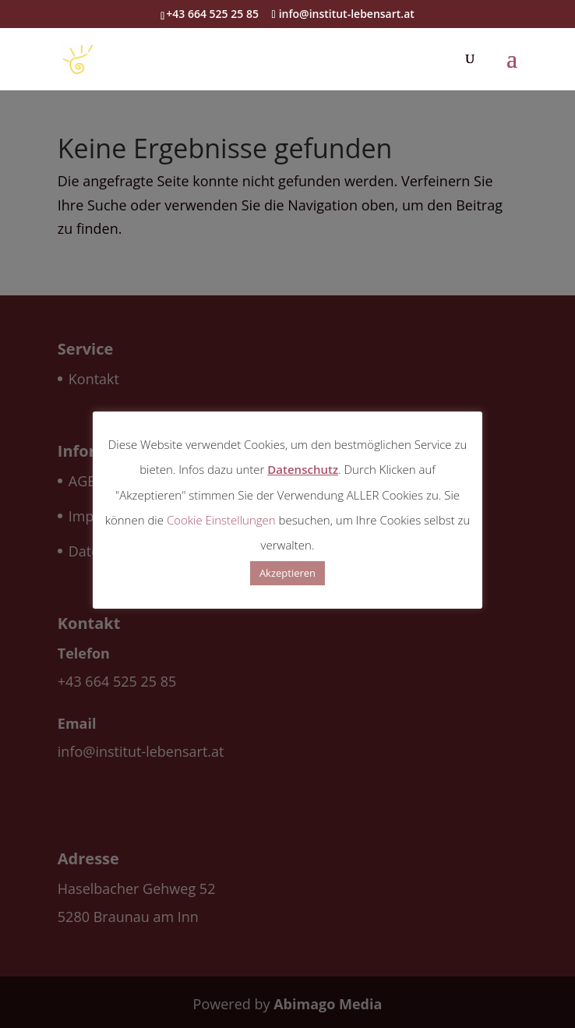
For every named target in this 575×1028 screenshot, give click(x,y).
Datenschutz (302, 469)
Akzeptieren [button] (287, 573)
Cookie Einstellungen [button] (221, 520)
